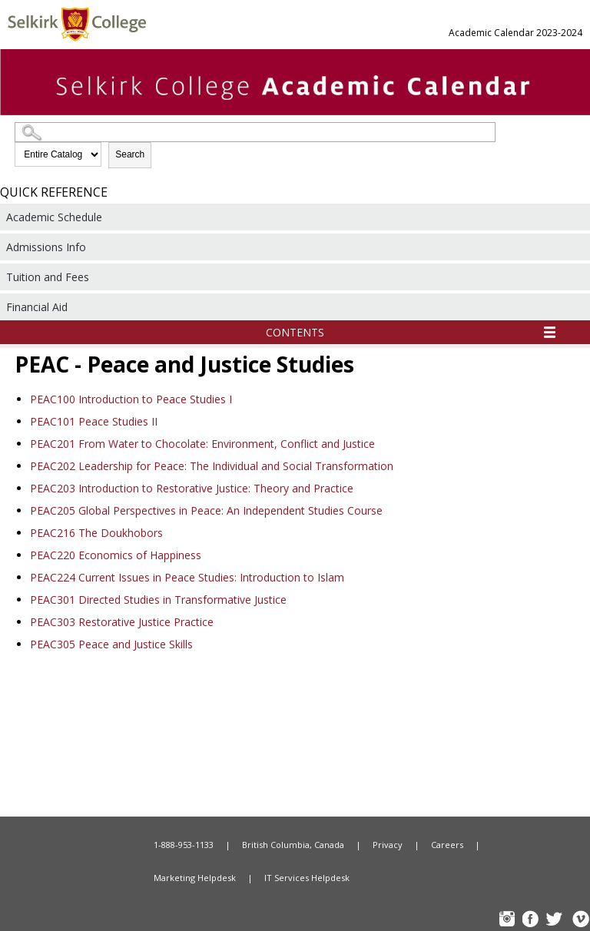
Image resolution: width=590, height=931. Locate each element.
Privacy (388, 844)
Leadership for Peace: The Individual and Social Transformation (211, 466)
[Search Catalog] (255, 132)
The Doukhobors (96, 532)
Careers (447, 844)
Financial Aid (37, 307)
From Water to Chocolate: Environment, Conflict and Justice (202, 443)
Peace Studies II (93, 421)
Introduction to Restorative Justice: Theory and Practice (191, 488)
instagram (509, 920)
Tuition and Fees (47, 277)
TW (556, 920)
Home (61, 845)
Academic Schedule (54, 217)
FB (532, 920)
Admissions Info (46, 247)
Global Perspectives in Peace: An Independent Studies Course (206, 510)
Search (129, 154)
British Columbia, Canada (293, 844)
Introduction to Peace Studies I (131, 399)
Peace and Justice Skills (111, 644)
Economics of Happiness (115, 555)
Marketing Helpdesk (195, 877)
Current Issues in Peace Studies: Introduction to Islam (187, 577)
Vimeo (580, 920)
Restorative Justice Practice (122, 622)
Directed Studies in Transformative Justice (158, 599)
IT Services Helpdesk (307, 877)
